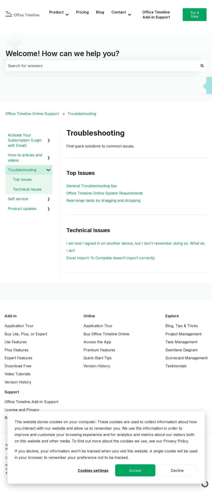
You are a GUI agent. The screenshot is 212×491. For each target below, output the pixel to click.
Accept (135, 470)
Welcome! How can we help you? (62, 53)
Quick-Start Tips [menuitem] (97, 358)
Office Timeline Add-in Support (156, 14)
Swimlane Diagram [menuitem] (181, 350)
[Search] (202, 65)
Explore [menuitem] (172, 316)
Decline (177, 470)
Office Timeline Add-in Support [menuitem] (31, 401)
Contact (118, 12)
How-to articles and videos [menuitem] (25, 157)
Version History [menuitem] (18, 382)
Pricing (82, 12)
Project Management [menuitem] (183, 334)
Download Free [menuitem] (18, 366)
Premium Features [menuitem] (99, 350)
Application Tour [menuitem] (19, 325)
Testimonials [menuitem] (176, 366)
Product (56, 12)
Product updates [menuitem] (22, 208)
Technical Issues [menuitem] (27, 189)
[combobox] (101, 65)
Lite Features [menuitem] (16, 342)
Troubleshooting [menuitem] (22, 170)
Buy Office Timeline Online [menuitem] (106, 334)
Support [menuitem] (12, 392)
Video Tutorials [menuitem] (17, 374)
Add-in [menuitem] (11, 316)
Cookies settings (93, 470)
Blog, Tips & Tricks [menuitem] (181, 325)
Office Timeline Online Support (32, 113)
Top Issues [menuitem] (22, 179)
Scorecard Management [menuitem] (186, 358)
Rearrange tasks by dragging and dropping (103, 200)
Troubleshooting (81, 113)
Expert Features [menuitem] (18, 358)
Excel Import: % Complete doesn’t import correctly (110, 258)
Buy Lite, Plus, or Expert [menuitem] (26, 334)
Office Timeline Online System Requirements (104, 193)
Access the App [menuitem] (97, 342)
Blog (100, 12)
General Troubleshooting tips (91, 186)
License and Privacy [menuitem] (22, 409)
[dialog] (106, 447)
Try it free (194, 14)
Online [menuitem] (89, 316)
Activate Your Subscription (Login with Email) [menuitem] (25, 140)
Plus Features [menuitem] (16, 350)
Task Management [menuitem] (181, 342)
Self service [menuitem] (18, 199)
